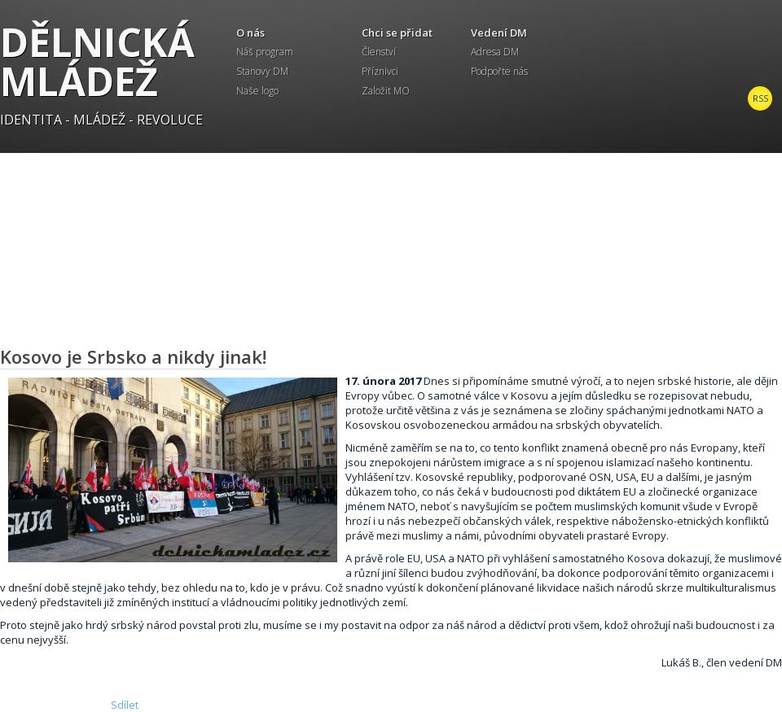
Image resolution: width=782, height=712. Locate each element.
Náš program (264, 52)
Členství (379, 52)
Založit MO (386, 91)
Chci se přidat (397, 32)
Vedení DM (499, 32)
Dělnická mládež (97, 61)
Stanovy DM (262, 71)
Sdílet (124, 704)
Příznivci (380, 71)
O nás (250, 32)
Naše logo (257, 91)
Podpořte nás (499, 71)
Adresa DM (495, 52)
